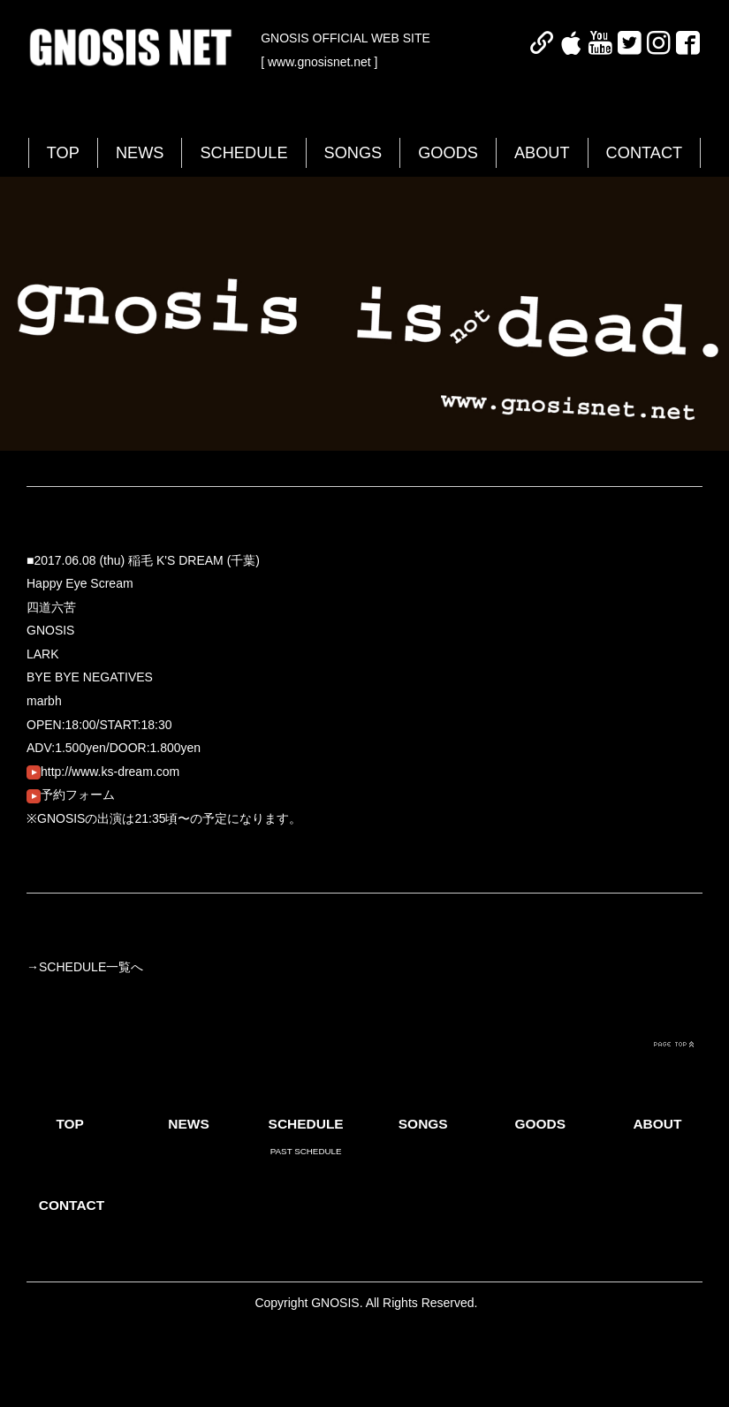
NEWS (140, 153)
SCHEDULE (243, 153)
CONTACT (644, 153)
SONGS (353, 153)
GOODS (448, 153)
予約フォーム (71, 794)
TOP (63, 153)
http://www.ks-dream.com (103, 771)
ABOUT (542, 153)
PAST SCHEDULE (306, 1151)
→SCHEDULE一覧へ (85, 967)
